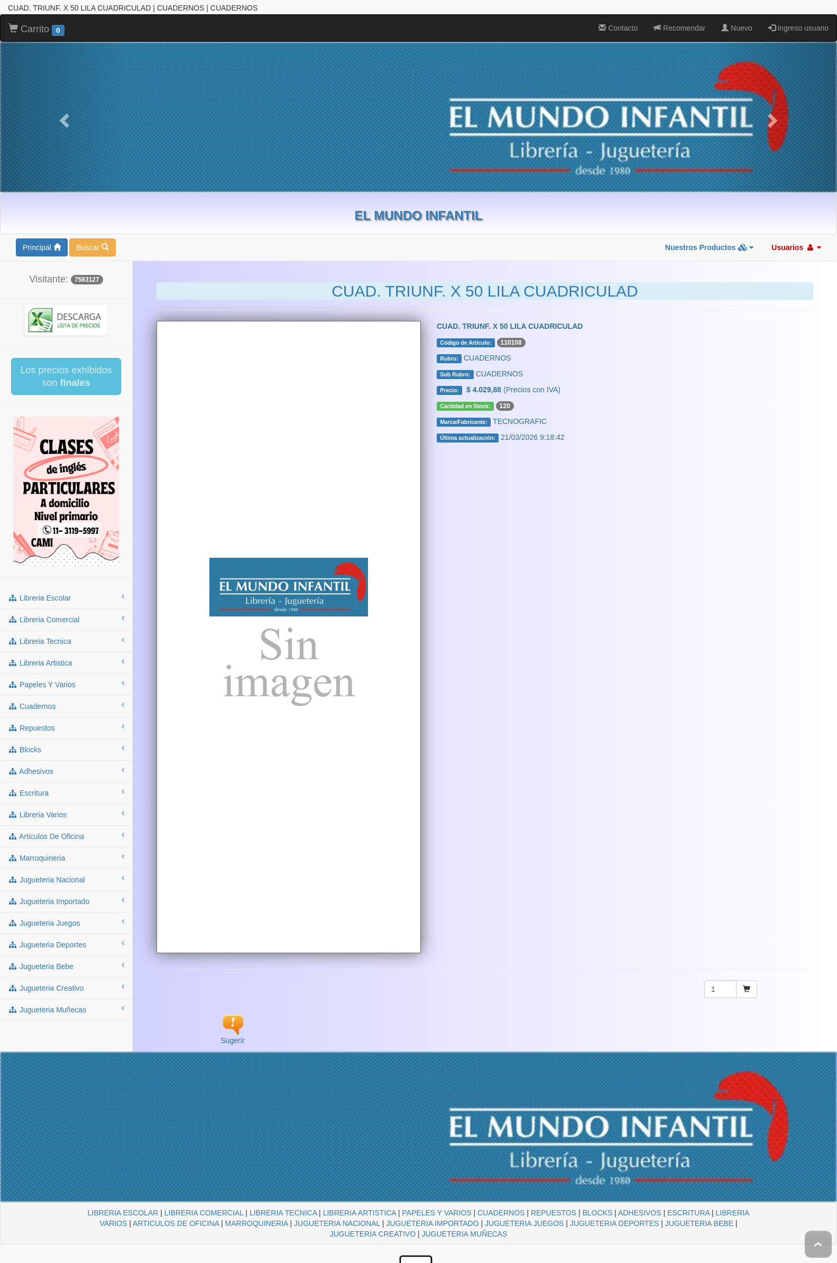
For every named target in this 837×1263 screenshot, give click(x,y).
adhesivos (66, 771)
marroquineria (66, 857)
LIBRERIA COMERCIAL (204, 1213)
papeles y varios (66, 684)
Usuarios (796, 247)
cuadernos (66, 706)
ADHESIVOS (639, 1213)
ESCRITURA (688, 1213)
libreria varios (66, 814)
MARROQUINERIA (256, 1223)
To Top (818, 1244)
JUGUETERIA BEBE (699, 1223)
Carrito (36, 29)
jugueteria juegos (66, 922)
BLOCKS (597, 1213)
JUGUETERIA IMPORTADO (432, 1223)
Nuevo (736, 28)
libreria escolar (66, 597)
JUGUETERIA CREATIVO (373, 1234)
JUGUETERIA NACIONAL (337, 1223)
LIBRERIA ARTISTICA (359, 1213)
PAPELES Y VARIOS (436, 1213)
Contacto (618, 28)
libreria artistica (66, 662)
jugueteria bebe (66, 966)
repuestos (66, 727)
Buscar (92, 247)
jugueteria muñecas (66, 1009)
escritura (66, 792)
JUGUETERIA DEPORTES (614, 1223)
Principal (42, 247)
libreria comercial (66, 619)
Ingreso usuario (798, 28)
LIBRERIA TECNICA (283, 1213)
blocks (66, 749)
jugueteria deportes (66, 944)
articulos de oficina (66, 836)
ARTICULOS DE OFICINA (176, 1223)
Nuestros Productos (709, 247)
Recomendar (679, 28)
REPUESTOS (553, 1213)
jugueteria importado (66, 901)
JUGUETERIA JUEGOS (524, 1223)
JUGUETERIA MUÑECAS (464, 1234)
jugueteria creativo (66, 987)
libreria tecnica (66, 641)
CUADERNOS (501, 1213)
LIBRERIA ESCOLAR (123, 1213)
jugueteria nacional (66, 879)
